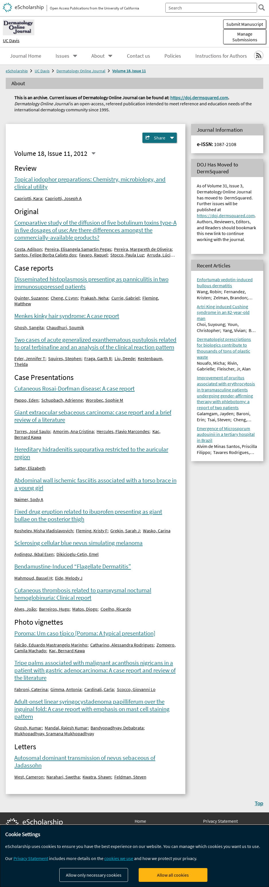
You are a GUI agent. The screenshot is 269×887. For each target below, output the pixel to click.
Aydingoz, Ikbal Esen (34, 554)
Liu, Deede (125, 358)
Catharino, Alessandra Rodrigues (122, 645)
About (98, 56)
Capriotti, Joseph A (63, 198)
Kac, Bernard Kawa (67, 650)
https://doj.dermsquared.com (199, 97)
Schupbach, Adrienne (62, 400)
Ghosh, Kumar (28, 728)
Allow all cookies (173, 875)
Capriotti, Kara (28, 198)
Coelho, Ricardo (116, 609)
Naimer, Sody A (28, 499)
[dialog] (134, 856)
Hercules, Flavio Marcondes (123, 431)
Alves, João (25, 609)
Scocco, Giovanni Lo (136, 689)
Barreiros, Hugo (54, 609)
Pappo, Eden (26, 400)
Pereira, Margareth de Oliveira (143, 249)
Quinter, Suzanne (31, 298)
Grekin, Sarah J (125, 530)
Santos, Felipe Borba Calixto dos (45, 255)
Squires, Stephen (64, 358)
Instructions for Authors (221, 56)
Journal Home (25, 56)
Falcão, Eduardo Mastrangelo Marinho (50, 645)
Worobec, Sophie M (104, 400)
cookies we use (118, 858)
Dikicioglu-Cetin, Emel (77, 554)
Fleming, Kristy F (91, 530)
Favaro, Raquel (93, 255)
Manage (244, 36)
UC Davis (11, 40)
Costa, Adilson (28, 249)
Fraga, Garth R (97, 358)
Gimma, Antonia (65, 689)
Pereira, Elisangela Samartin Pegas (78, 249)
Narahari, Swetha (63, 777)
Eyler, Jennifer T (29, 358)
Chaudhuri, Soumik (65, 327)
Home (140, 821)
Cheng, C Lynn (64, 298)
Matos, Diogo (84, 609)
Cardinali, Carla (99, 689)
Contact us (138, 56)
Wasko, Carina (156, 530)
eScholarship (17, 70)
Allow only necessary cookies (93, 875)
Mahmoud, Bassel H (33, 578)
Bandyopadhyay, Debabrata (117, 728)
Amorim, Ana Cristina (73, 431)
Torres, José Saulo (32, 431)
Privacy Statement (220, 821)
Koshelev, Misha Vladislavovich (43, 530)
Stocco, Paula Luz (127, 255)
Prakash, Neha (94, 298)
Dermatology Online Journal (80, 70)
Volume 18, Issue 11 (129, 70)
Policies (172, 56)
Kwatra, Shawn (97, 777)
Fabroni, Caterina (31, 689)
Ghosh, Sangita (29, 327)
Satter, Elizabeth (30, 468)
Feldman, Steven (130, 777)
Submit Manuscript (244, 24)
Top (259, 803)
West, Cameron (29, 777)
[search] (261, 7)
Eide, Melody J (69, 578)
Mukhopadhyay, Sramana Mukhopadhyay (54, 733)
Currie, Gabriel (125, 298)
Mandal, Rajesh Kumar (66, 728)
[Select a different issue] (93, 153)
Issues (62, 56)
